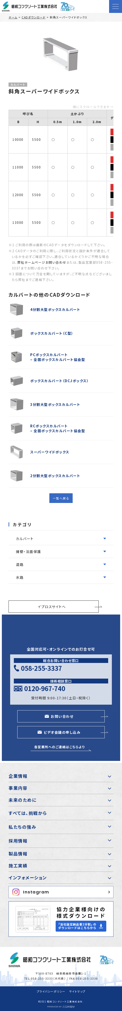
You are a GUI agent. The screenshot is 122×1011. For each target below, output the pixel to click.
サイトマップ (77, 991)
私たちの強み (22, 827)
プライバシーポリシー (51, 991)
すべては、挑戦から (28, 813)
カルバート (17, 85)
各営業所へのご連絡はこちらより (59, 747)
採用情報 (18, 840)
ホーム (13, 17)
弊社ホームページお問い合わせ (41, 262)
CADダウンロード (34, 17)
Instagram (30, 892)
